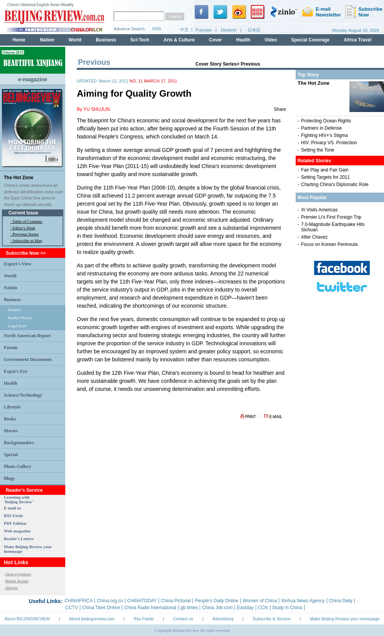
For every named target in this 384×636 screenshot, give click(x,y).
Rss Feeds (144, 618)
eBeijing (11, 588)
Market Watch (19, 317)
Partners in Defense (321, 128)
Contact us (183, 618)
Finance (14, 309)
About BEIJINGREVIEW (27, 618)
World (10, 275)
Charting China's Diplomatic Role (335, 184)
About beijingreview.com (92, 618)
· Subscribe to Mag (26, 240)
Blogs (9, 478)
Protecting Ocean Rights (326, 121)
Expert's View (17, 264)
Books (10, 419)
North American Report (27, 335)
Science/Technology (23, 395)
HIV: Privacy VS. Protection (329, 142)
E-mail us (12, 508)
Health (10, 383)
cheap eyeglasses (18, 574)
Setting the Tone (317, 150)
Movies (11, 430)
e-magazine (32, 79)
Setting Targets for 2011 (325, 177)
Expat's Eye (15, 371)
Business (12, 299)
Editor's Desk (24, 228)
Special (11, 454)
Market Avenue (16, 581)
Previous (250, 64)
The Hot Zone (18, 177)
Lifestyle (12, 407)
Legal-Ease (17, 325)
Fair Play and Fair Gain (324, 170)
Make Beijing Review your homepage (345, 618)
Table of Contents (27, 221)
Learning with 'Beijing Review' (18, 499)
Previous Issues (26, 234)
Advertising (222, 618)
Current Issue (23, 213)
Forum (10, 347)
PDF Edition (15, 523)
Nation (10, 287)
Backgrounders (19, 442)
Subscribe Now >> (26, 253)
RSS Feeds (13, 515)
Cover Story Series (216, 64)
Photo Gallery (17, 466)
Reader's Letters (19, 538)
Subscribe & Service (272, 618)
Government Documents (28, 359)
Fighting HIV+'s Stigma (324, 135)
